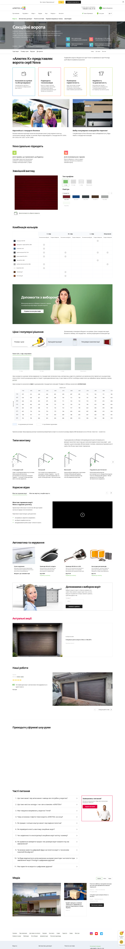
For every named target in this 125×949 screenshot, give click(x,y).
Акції (46, 13)
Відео (110, 878)
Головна (15, 46)
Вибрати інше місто (73, 2)
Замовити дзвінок (74, 606)
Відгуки (40, 13)
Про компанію (16, 13)
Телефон (68, 598)
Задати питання (90, 806)
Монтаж (104, 51)
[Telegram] (101, 933)
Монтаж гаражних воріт (20, 493)
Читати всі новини (96, 905)
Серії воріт (16, 51)
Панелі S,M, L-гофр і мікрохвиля (22, 354)
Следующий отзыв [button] (103, 709)
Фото (104, 878)
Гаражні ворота (29, 46)
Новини (99, 878)
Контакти (61, 13)
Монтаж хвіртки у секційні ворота (39, 493)
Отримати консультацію (32, 311)
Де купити (40, 51)
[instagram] (91, 933)
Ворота (21, 46)
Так (61, 2)
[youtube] (96, 933)
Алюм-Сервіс (20, 676)
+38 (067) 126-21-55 (88, 9)
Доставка (98, 51)
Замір (92, 51)
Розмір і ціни (24, 51)
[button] (111, 193)
